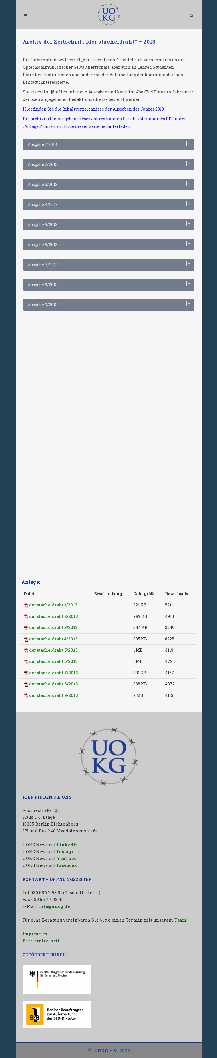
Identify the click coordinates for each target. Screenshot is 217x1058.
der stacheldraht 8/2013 (53, 684)
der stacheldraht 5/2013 (53, 650)
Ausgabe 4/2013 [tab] (43, 204)
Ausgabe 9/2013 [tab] (42, 304)
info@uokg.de (54, 906)
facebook (67, 865)
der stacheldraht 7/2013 (53, 672)
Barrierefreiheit (41, 940)
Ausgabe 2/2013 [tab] (42, 164)
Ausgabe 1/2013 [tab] (42, 144)
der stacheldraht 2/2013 (53, 616)
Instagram (68, 851)
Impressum (35, 933)
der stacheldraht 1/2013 (53, 605)
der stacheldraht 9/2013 (53, 695)
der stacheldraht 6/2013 (53, 661)
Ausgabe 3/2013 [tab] (42, 184)
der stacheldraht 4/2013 (53, 639)
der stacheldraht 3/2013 (53, 627)
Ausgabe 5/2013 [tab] (42, 224)
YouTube (66, 858)
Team (180, 920)
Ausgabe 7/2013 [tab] (43, 264)
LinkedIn (67, 844)
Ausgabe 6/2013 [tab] (42, 244)
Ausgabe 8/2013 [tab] (42, 284)
